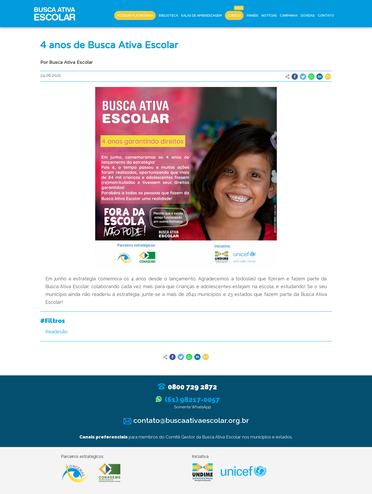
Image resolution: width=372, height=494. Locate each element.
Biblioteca (168, 15)
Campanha (289, 15)
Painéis (252, 15)
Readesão (56, 331)
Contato (326, 15)
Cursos (234, 15)
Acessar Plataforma (135, 15)
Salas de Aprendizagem (201, 15)
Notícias (269, 15)
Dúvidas (308, 15)
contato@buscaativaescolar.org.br (186, 420)
